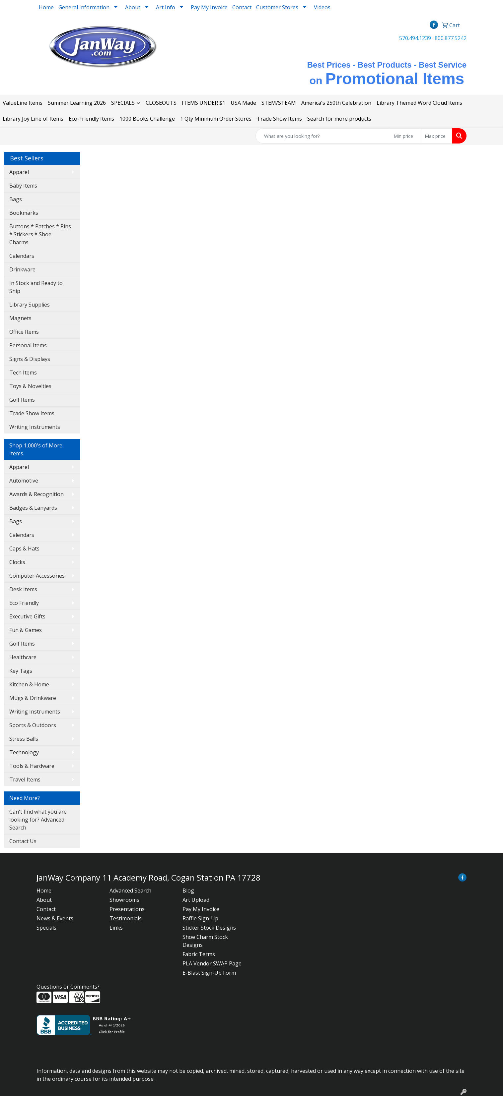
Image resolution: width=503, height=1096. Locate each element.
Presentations (127, 909)
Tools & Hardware (31, 766)
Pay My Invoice (209, 7)
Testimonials (125, 918)
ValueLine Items (22, 102)
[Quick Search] (322, 136)
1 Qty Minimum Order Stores (216, 118)
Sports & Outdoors (32, 725)
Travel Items (24, 779)
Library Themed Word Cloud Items (419, 102)
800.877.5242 (451, 38)
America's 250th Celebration (336, 102)
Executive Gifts (27, 616)
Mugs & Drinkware (32, 698)
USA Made (243, 102)
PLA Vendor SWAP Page (212, 963)
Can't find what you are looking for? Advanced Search (38, 819)
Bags (15, 199)
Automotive (23, 480)
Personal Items (28, 345)
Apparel (19, 172)
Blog (188, 890)
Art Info (165, 7)
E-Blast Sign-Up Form (209, 972)
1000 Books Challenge (147, 118)
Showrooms (124, 899)
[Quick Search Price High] (437, 136)
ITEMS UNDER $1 (203, 102)
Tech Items (23, 372)
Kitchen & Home (29, 684)
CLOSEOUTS (161, 102)
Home (46, 7)
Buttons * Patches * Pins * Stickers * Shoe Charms (40, 234)
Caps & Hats (24, 548)
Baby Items (23, 185)
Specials (46, 927)
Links (116, 927)
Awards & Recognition (36, 494)
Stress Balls (23, 738)
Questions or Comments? (68, 986)
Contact (242, 7)
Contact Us (22, 841)
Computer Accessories (37, 575)
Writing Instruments (34, 427)
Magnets (20, 318)
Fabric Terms (198, 954)
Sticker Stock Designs (209, 927)
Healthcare (22, 657)
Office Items (24, 331)
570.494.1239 (415, 38)
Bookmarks (23, 212)
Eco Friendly (24, 602)
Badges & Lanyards (33, 507)
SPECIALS (123, 102)
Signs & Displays (29, 359)
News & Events (54, 918)
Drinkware (22, 269)
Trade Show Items (279, 118)
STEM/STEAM (278, 102)
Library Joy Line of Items (33, 118)
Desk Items (23, 589)
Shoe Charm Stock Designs (205, 941)
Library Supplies (29, 304)
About (44, 899)
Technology (24, 752)
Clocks (17, 562)
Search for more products (339, 118)
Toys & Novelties (30, 386)
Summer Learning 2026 (77, 102)
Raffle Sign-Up (200, 918)
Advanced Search (130, 890)
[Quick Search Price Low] (405, 136)
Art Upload (195, 899)
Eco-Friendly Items (91, 118)
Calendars (21, 256)
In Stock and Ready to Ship (36, 287)
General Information (83, 7)
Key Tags (20, 670)
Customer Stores (277, 7)
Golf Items (22, 399)
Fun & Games (25, 630)
